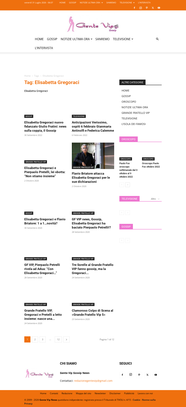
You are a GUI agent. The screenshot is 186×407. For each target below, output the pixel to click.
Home (27, 75)
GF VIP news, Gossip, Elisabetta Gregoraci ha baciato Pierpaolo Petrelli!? (91, 223)
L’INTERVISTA (144, 2)
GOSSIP (72, 2)
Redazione (67, 393)
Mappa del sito (83, 393)
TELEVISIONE (127, 2)
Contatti (54, 393)
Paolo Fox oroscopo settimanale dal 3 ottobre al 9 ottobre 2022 (128, 170)
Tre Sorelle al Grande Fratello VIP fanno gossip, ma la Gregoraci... (92, 269)
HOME (62, 2)
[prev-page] (121, 184)
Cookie (136, 399)
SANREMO (111, 2)
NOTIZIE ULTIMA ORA (91, 2)
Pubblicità (129, 393)
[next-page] (66, 339)
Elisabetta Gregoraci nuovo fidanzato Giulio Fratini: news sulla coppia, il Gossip (45, 126)
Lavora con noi (145, 393)
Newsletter (100, 393)
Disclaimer (115, 393)
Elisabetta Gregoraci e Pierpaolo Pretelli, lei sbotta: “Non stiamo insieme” (44, 172)
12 (58, 339)
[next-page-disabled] (127, 212)
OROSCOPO (129, 101)
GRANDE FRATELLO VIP (35, 161)
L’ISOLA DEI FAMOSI (134, 124)
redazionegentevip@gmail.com (93, 380)
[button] (157, 39)
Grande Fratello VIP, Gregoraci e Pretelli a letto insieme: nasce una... (43, 315)
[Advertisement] (93, 65)
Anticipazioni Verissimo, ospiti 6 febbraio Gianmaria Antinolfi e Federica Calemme (93, 126)
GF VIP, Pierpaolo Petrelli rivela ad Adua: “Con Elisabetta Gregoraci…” (42, 269)
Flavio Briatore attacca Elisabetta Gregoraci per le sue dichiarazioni (91, 178)
